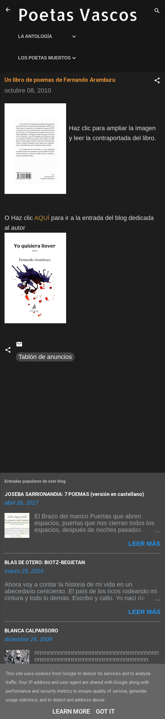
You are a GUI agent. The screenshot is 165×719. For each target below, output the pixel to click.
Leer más (144, 543)
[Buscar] (157, 11)
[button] (157, 81)
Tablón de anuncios (45, 356)
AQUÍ (41, 217)
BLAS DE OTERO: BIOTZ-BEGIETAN (45, 562)
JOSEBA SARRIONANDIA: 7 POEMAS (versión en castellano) (74, 494)
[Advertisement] (82, 419)
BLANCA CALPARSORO (31, 631)
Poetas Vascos (78, 14)
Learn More (71, 711)
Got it (105, 711)
